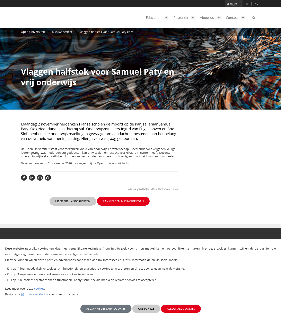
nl (256, 4)
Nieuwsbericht (62, 32)
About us (211, 17)
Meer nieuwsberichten (72, 201)
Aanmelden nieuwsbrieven (123, 201)
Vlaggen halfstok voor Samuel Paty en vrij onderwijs (114, 32)
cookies (39, 288)
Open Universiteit (33, 32)
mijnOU (233, 4)
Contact (236, 17)
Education (158, 17)
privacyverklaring (36, 294)
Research (185, 17)
